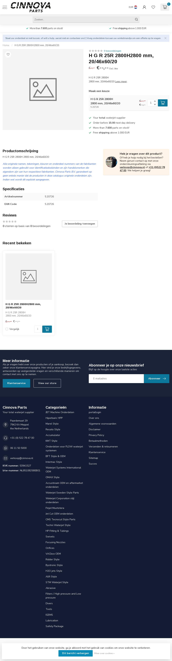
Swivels (50, 536)
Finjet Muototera (55, 508)
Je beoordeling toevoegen (80, 223)
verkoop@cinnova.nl (132, 167)
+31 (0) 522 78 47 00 (22, 438)
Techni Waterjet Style (58, 525)
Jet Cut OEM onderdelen (59, 513)
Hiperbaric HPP (54, 418)
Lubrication (52, 620)
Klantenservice (16, 383)
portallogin (95, 412)
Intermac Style (54, 462)
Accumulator (53, 435)
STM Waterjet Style (57, 582)
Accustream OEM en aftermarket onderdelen (64, 485)
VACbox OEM (53, 553)
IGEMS (49, 615)
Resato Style (53, 429)
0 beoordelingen (112, 50)
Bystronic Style (54, 565)
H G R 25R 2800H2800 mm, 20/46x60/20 (37, 45)
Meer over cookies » (104, 653)
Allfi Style (51, 576)
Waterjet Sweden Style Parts (62, 492)
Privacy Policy (96, 435)
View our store (47, 383)
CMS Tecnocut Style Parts (60, 519)
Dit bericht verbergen (75, 653)
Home (6, 45)
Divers (49, 603)
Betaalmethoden (98, 441)
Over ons (94, 418)
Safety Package (54, 626)
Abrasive (51, 588)
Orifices (50, 548)
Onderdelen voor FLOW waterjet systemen (64, 448)
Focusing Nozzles (55, 542)
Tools (49, 609)
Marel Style (52, 423)
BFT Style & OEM (55, 456)
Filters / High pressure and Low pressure (63, 595)
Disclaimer (95, 429)
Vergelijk (14, 329)
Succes (93, 463)
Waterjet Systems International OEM (63, 469)
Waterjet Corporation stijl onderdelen (60, 500)
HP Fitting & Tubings (57, 531)
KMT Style (51, 441)
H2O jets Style (54, 571)
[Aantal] (37, 329)
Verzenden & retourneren (103, 446)
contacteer (75, 38)
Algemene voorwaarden (102, 423)
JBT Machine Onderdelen (60, 412)
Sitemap (93, 458)
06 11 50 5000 (18, 448)
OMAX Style (53, 477)
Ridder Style (53, 559)
